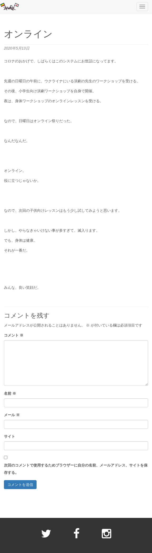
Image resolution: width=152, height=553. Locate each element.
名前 (10, 393)
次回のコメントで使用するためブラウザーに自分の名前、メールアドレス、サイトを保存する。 (76, 469)
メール (12, 415)
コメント (13, 335)
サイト (9, 436)
